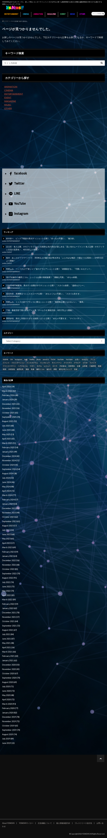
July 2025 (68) (8, 426)
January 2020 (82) (9, 713)
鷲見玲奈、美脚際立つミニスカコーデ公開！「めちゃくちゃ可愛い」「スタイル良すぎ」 (43, 294)
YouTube (17, 204)
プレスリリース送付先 (83, 823)
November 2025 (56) (10, 408)
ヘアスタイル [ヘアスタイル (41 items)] (23, 366)
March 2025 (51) (9, 443)
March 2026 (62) (9, 391)
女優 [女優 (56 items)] (78, 366)
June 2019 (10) (8, 743)
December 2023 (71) (10, 508)
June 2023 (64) (8, 534)
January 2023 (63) (9, 556)
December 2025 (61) (10, 404)
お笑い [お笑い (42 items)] (77, 359)
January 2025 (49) (9, 452)
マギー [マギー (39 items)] (32, 366)
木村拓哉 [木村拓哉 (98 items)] (11, 369)
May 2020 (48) (8, 695)
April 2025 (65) (8, 439)
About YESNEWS (8, 823)
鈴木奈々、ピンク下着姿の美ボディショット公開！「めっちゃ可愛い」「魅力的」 (41, 238)
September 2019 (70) (11, 730)
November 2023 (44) (10, 512)
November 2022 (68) (10, 565)
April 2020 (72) (8, 699)
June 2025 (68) (8, 430)
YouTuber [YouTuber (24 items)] (69, 359)
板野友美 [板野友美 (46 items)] (20, 369)
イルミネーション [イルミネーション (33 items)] (18, 363)
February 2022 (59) (10, 604)
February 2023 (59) (10, 552)
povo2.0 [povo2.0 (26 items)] (46, 359)
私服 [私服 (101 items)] (32, 369)
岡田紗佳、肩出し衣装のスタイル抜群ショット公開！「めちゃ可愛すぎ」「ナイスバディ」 (44, 318)
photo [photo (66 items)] (39, 359)
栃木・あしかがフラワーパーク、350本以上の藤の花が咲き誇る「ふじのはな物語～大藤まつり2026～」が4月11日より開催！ (54, 259)
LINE (14, 194)
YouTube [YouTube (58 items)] (60, 359)
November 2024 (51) (10, 460)
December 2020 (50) (10, 665)
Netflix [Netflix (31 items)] (32, 359)
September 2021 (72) (11, 626)
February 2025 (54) (10, 447)
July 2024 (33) (8, 478)
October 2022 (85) (10, 569)
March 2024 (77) (9, 495)
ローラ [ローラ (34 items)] (54, 366)
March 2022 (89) (9, 599)
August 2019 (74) (9, 734)
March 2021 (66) (9, 652)
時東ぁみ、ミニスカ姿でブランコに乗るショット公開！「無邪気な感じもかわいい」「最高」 (45, 302)
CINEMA (26, 14)
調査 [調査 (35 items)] (55, 369)
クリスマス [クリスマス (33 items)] (68, 363)
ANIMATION (38, 14)
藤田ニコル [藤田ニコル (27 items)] (40, 369)
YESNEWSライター (26, 823)
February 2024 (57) (10, 499)
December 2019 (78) (10, 717)
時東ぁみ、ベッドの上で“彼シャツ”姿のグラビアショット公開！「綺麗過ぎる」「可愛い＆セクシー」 (49, 269)
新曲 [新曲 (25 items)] (99, 366)
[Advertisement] (53, 141)
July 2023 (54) (8, 530)
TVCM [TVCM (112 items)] (53, 359)
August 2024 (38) (9, 473)
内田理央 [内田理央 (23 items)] (71, 366)
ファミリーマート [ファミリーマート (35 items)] (9, 366)
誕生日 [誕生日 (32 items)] (49, 369)
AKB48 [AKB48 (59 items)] (5, 359)
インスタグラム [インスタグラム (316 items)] (32, 363)
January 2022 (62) (9, 608)
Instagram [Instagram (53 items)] (18, 359)
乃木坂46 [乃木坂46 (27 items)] (62, 366)
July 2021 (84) (8, 634)
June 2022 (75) (8, 586)
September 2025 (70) (11, 417)
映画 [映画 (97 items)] (4, 369)
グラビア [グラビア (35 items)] (77, 363)
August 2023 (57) (9, 526)
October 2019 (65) (10, 726)
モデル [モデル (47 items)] (39, 366)
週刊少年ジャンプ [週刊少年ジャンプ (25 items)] (65, 369)
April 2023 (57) (8, 543)
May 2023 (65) (8, 539)
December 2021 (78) (10, 612)
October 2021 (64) (10, 621)
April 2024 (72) (8, 491)
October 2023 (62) (10, 517)
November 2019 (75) (10, 721)
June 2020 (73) (8, 691)
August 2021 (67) (9, 630)
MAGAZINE (51, 14)
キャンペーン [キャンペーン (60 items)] (57, 363)
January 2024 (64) (9, 504)
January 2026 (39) (9, 399)
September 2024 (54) (11, 469)
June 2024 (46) (8, 482)
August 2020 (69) (9, 682)
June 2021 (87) (8, 639)
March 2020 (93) (9, 704)
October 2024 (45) (10, 465)
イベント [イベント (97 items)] (6, 363)
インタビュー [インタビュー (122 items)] (45, 363)
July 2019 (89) (8, 739)
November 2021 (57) (10, 617)
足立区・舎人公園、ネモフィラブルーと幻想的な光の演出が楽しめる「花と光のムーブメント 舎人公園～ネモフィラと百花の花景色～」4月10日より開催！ (55, 248)
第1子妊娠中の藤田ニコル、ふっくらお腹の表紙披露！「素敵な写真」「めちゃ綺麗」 (42, 277)
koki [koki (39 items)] (25, 359)
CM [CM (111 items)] (11, 359)
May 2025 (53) (8, 434)
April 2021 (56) (8, 647)
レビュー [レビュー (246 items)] (47, 366)
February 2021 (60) (10, 656)
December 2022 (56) (10, 560)
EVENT (63, 14)
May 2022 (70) (8, 591)
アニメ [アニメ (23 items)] (92, 359)
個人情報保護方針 (63, 823)
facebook (18, 173)
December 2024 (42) (10, 456)
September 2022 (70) (11, 573)
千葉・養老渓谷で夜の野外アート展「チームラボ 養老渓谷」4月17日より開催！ (40, 310)
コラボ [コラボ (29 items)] (85, 363)
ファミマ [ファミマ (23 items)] (93, 363)
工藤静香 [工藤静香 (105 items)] (92, 366)
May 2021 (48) (8, 643)
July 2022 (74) (8, 582)
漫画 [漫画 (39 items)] (27, 369)
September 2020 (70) (11, 678)
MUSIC (72, 14)
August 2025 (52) (9, 421)
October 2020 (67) (10, 673)
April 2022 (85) (8, 595)
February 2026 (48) (10, 395)
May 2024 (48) (8, 486)
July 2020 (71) (8, 686)
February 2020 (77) (10, 708)
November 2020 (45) (10, 669)
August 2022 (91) (9, 578)
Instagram (18, 214)
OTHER (82, 14)
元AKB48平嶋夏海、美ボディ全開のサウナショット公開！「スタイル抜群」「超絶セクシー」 (46, 285)
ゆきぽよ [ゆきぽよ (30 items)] (85, 359)
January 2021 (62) (9, 660)
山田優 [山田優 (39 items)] (84, 366)
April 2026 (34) (8, 386)
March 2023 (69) (9, 547)
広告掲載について (45, 823)
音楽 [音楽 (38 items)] (75, 369)
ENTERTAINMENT (11, 14)
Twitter (16, 184)
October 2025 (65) (10, 413)
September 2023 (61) (11, 521)
